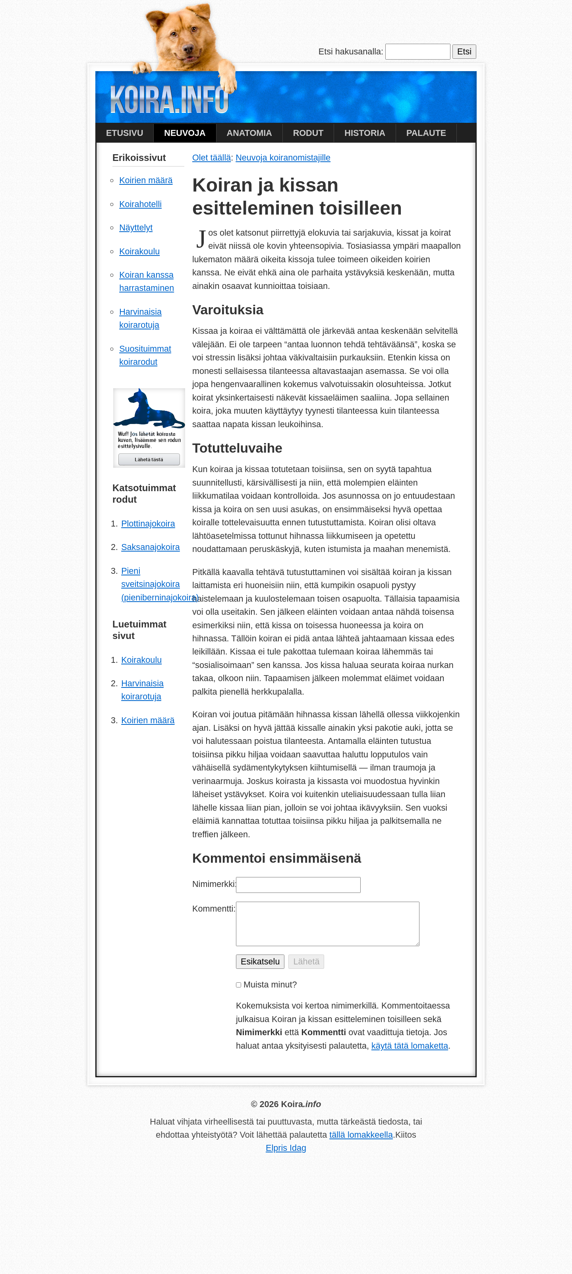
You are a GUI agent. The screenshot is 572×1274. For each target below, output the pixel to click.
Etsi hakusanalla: (351, 51)
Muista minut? (270, 984)
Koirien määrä (145, 180)
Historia (364, 133)
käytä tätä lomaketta (409, 1046)
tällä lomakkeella (361, 1135)
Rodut (308, 133)
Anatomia (249, 133)
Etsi (464, 51)
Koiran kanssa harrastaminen (146, 281)
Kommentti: (214, 909)
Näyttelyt (136, 227)
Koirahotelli (140, 204)
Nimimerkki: (214, 884)
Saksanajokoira (150, 547)
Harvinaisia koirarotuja (140, 318)
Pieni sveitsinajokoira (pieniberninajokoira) (152, 584)
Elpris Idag (286, 1148)
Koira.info (169, 101)
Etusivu (124, 133)
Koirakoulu (139, 251)
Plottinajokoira (148, 524)
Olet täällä (211, 158)
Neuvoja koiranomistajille (283, 158)
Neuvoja (184, 133)
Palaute (426, 133)
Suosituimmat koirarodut (145, 355)
